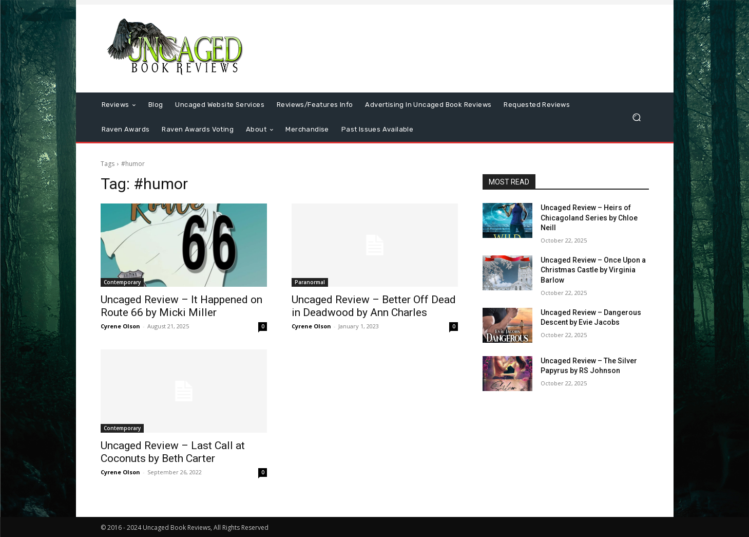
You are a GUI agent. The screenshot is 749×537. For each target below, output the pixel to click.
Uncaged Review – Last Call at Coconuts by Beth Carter (173, 452)
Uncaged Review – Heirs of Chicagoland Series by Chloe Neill (589, 217)
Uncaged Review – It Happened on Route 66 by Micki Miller (181, 306)
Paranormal (310, 282)
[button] (637, 117)
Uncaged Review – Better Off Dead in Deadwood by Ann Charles (374, 306)
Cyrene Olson (120, 326)
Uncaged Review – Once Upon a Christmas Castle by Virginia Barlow (593, 270)
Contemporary (122, 282)
